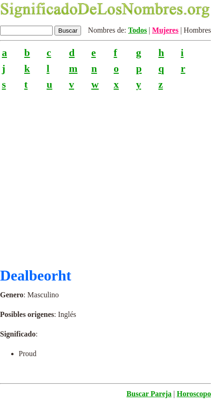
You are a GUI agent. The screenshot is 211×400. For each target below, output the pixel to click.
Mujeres (165, 30)
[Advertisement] (105, 175)
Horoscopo (194, 394)
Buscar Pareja (149, 394)
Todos (137, 30)
